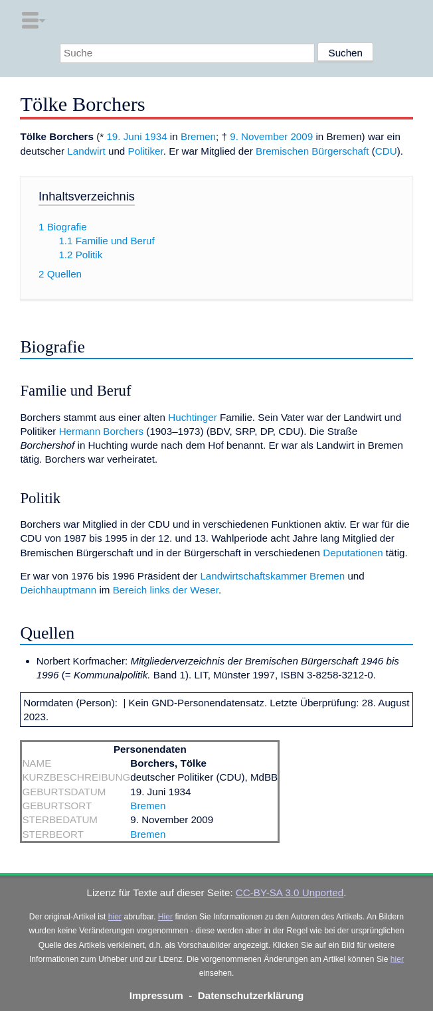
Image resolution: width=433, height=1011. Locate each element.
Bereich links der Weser (165, 589)
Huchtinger (192, 417)
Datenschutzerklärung (251, 995)
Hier (165, 916)
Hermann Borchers (101, 431)
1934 (156, 136)
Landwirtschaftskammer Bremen (272, 576)
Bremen (198, 136)
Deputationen (353, 552)
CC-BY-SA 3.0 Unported (289, 892)
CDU (386, 151)
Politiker (145, 151)
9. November (259, 136)
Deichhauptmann (58, 589)
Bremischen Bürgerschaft (312, 151)
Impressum (156, 995)
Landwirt (86, 151)
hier (115, 916)
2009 (301, 136)
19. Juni (123, 136)
